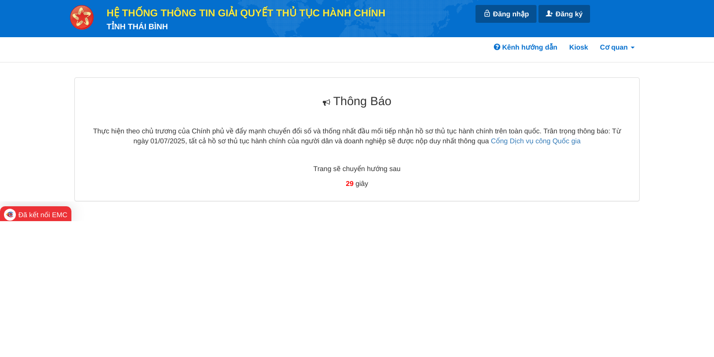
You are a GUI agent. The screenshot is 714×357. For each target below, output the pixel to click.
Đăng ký (564, 13)
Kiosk (578, 47)
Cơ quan (617, 47)
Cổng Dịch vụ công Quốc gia (536, 141)
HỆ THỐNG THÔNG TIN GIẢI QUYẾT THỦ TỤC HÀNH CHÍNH (246, 13)
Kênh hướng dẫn (525, 47)
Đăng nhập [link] (506, 13)
